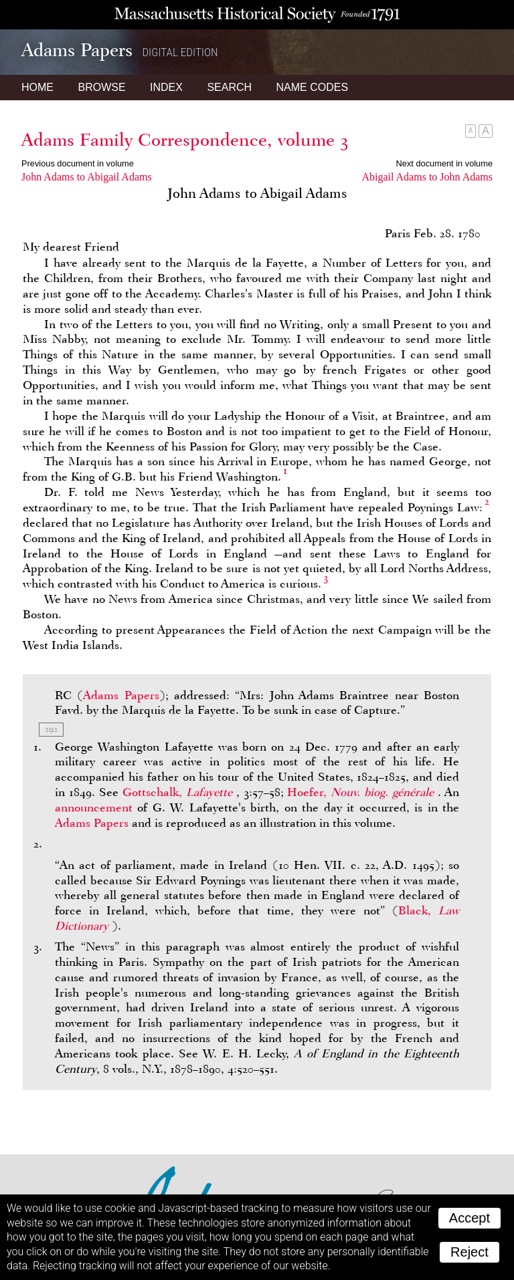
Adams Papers (121, 695)
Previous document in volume (77, 163)
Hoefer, (362, 792)
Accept (469, 1217)
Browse (101, 87)
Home (37, 87)
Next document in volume (444, 163)
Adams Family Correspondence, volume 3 (185, 139)
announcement (94, 807)
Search (229, 87)
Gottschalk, (179, 792)
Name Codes (312, 87)
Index (166, 87)
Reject (469, 1252)
